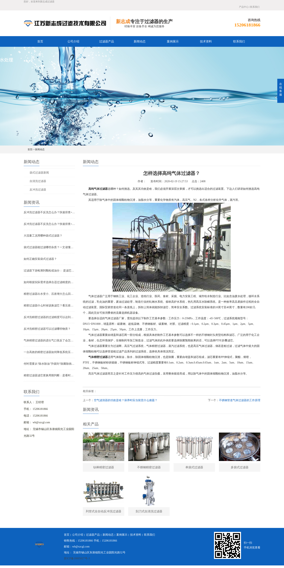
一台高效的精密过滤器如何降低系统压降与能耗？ (49, 352)
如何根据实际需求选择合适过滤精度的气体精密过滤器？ (49, 282)
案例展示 (173, 41)
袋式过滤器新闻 (39, 172)
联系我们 (255, 7)
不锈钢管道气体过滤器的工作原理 (239, 400)
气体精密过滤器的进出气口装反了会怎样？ (49, 340)
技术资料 (206, 41)
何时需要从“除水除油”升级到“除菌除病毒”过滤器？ (49, 363)
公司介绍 (73, 41)
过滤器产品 (106, 41)
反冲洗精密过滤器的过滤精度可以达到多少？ (49, 317)
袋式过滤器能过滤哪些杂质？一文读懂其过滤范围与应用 (49, 247)
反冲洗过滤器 (38, 189)
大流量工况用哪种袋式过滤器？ (43, 235)
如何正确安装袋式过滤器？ (40, 258)
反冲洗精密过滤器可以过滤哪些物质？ (47, 328)
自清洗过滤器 (38, 181)
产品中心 (243, 7)
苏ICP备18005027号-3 (77, 561)
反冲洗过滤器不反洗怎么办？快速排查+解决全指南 (49, 212)
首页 (40, 41)
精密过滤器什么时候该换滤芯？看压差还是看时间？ (49, 305)
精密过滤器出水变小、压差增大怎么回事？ (49, 293)
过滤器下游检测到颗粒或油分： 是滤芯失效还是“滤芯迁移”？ (49, 270)
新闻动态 (140, 41)
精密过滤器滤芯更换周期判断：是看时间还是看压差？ (49, 375)
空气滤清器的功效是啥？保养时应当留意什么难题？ (125, 400)
